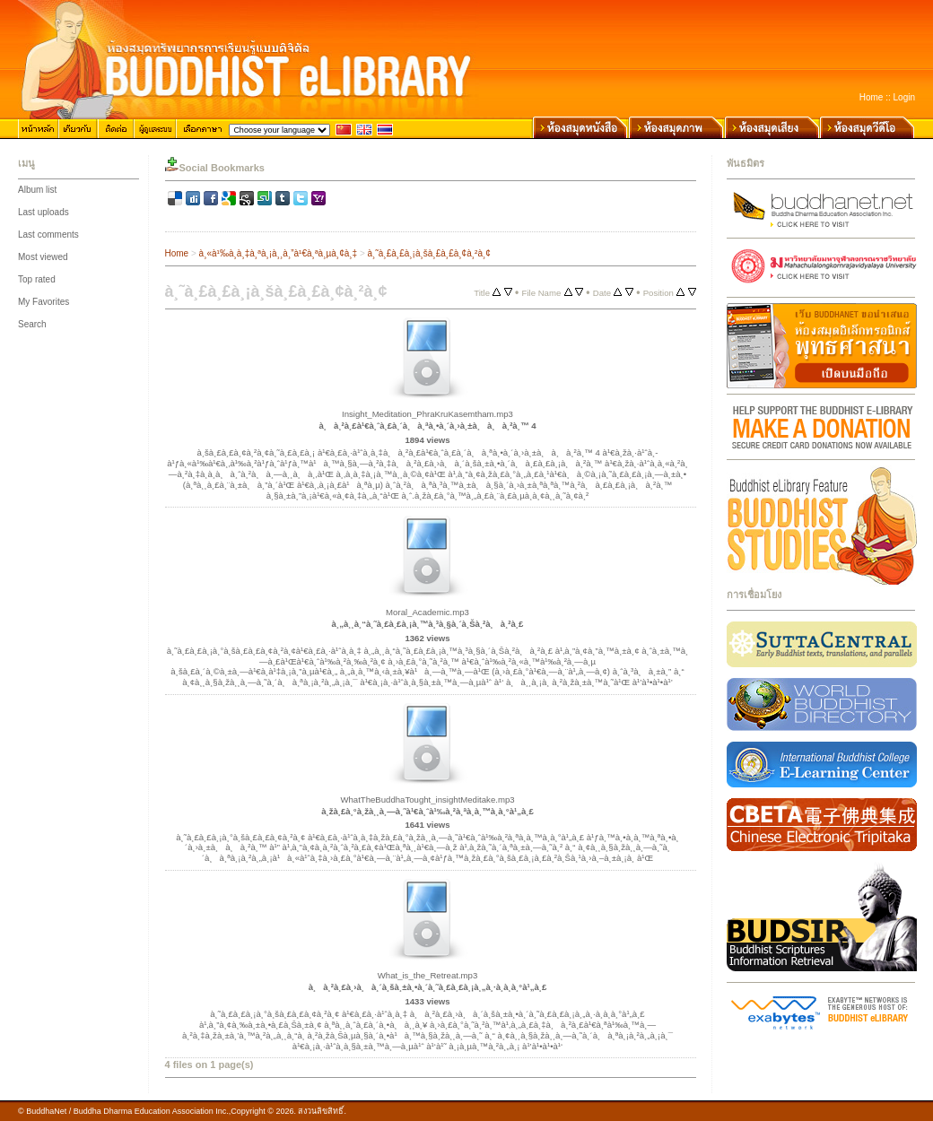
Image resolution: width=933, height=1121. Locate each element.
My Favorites (43, 302)
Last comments (48, 234)
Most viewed (43, 257)
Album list (37, 190)
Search (32, 324)
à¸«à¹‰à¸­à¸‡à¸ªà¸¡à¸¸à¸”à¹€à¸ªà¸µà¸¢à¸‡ (278, 253)
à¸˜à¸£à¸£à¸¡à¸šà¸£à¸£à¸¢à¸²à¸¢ (429, 253)
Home (871, 97)
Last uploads (43, 212)
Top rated (37, 279)
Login (904, 97)
